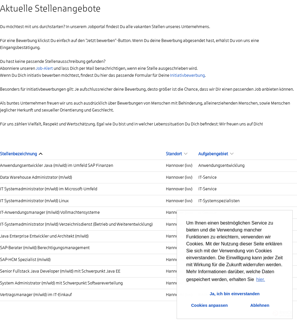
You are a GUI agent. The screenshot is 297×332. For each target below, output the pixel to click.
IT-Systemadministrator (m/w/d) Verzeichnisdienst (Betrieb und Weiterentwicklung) (76, 224)
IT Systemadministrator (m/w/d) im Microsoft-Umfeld (48, 189)
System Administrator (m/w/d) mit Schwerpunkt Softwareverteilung (61, 283)
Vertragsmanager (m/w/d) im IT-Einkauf (36, 294)
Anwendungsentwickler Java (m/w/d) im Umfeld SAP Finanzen (56, 165)
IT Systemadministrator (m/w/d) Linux (34, 200)
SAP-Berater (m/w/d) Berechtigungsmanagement (45, 247)
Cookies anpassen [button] (209, 305)
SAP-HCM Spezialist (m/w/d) (25, 259)
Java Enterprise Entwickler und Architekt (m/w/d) (44, 236)
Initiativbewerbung (187, 75)
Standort (176, 154)
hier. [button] (260, 279)
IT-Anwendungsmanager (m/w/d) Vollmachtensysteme (50, 212)
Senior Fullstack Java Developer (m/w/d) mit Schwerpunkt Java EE (60, 271)
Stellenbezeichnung (21, 154)
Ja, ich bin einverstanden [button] (235, 293)
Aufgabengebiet (215, 154)
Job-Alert (44, 68)
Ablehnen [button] (259, 305)
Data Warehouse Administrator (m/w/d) (36, 177)
